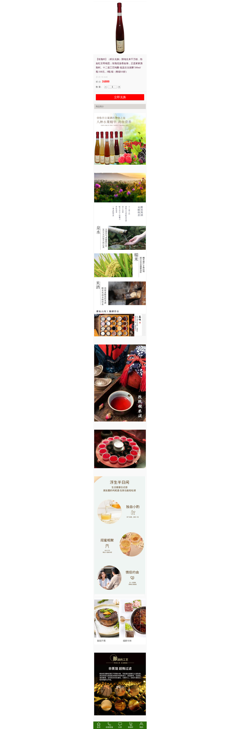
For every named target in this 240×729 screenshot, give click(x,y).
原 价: (98, 77)
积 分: (98, 81)
